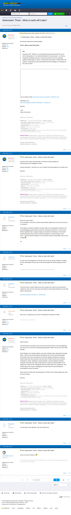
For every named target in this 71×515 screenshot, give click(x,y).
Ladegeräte (30, 138)
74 (6, 321)
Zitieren (64, 149)
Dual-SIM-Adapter (63, 137)
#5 (69, 302)
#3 (69, 248)
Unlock (62, 135)
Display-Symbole (54, 137)
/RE (33, 508)
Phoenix (56, 138)
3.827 (7, 46)
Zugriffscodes (49, 135)
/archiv (56, 508)
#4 (69, 275)
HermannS (11, 217)
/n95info (39, 508)
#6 (69, 330)
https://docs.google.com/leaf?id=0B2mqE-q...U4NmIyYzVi (35, 102)
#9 (69, 473)
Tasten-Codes (42, 135)
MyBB (13, 502)
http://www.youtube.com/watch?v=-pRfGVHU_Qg (46, 97)
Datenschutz (13, 504)
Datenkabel (36, 138)
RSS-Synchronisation (30, 493)
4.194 (7, 322)
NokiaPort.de (6, 508)
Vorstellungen (43, 138)
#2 (69, 208)
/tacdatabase (20, 508)
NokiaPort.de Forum (6, 17)
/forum (13, 508)
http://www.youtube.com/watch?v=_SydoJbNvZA (33, 294)
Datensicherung (62, 138)
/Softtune (28, 508)
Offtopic (15, 17)
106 (7, 465)
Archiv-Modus (17, 493)
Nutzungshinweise (21, 504)
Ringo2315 (11, 424)
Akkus (26, 138)
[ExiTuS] (53, 33)
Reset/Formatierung (33, 135)
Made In (22, 138)
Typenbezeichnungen (25, 137)
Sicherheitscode (56, 135)
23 (6, 435)
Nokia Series (33, 137)
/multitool (45, 508)
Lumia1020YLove (7, 456)
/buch (51, 508)
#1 (69, 149)
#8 (69, 443)
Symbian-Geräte (45, 137)
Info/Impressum (5, 504)
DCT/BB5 (39, 137)
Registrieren (59, 13)
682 (7, 45)
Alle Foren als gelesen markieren (49, 493)
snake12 (10, 257)
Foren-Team (6, 493)
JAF (53, 138)
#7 (69, 415)
